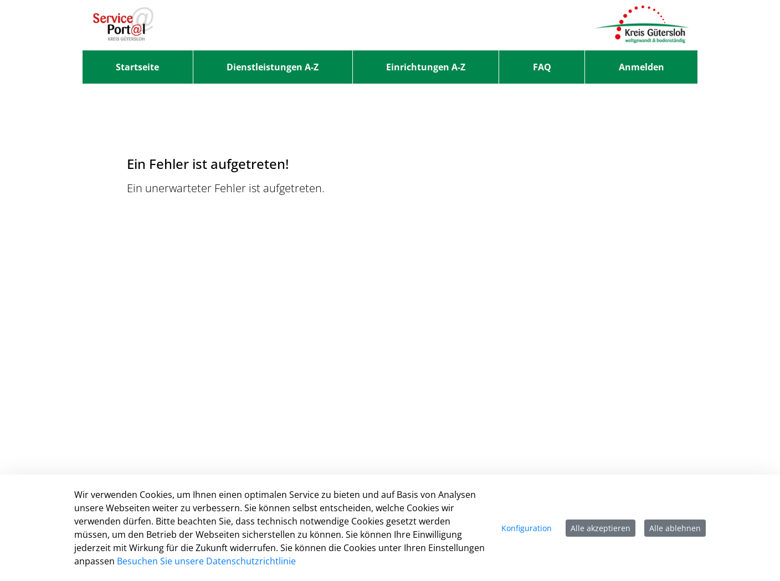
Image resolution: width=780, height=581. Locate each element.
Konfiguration (526, 528)
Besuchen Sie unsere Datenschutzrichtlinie (206, 561)
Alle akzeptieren (600, 528)
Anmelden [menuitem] (641, 67)
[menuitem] (138, 67)
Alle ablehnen (675, 528)
